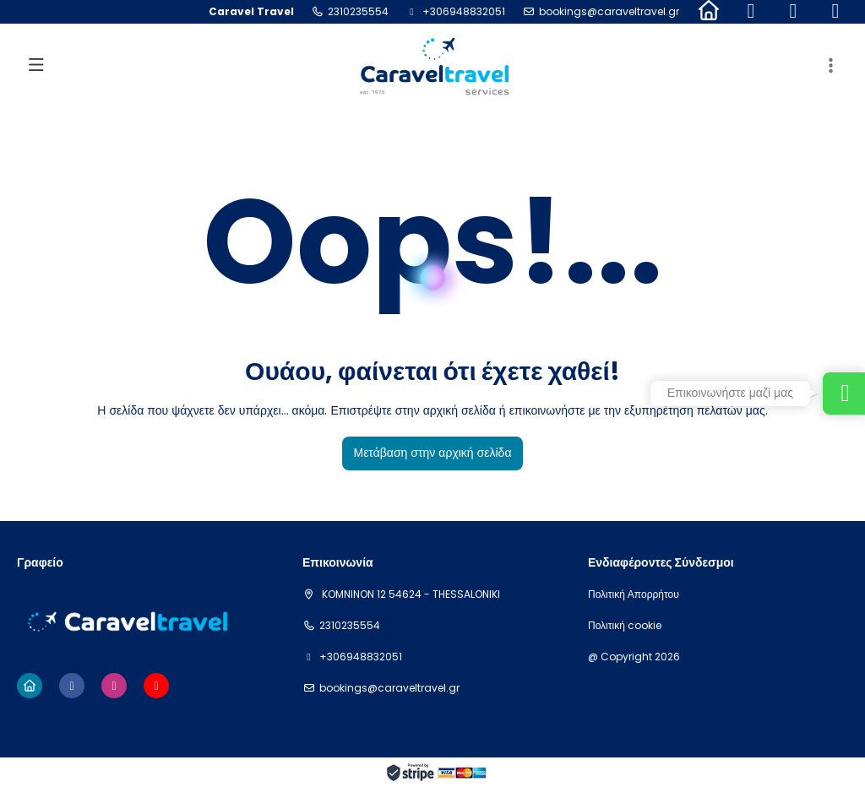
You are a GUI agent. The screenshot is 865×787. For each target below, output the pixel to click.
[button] (831, 66)
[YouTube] (835, 12)
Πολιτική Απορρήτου (633, 594)
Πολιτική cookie (624, 625)
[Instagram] (793, 12)
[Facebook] (751, 12)
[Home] (708, 12)
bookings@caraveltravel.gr (609, 12)
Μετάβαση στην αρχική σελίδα (432, 452)
